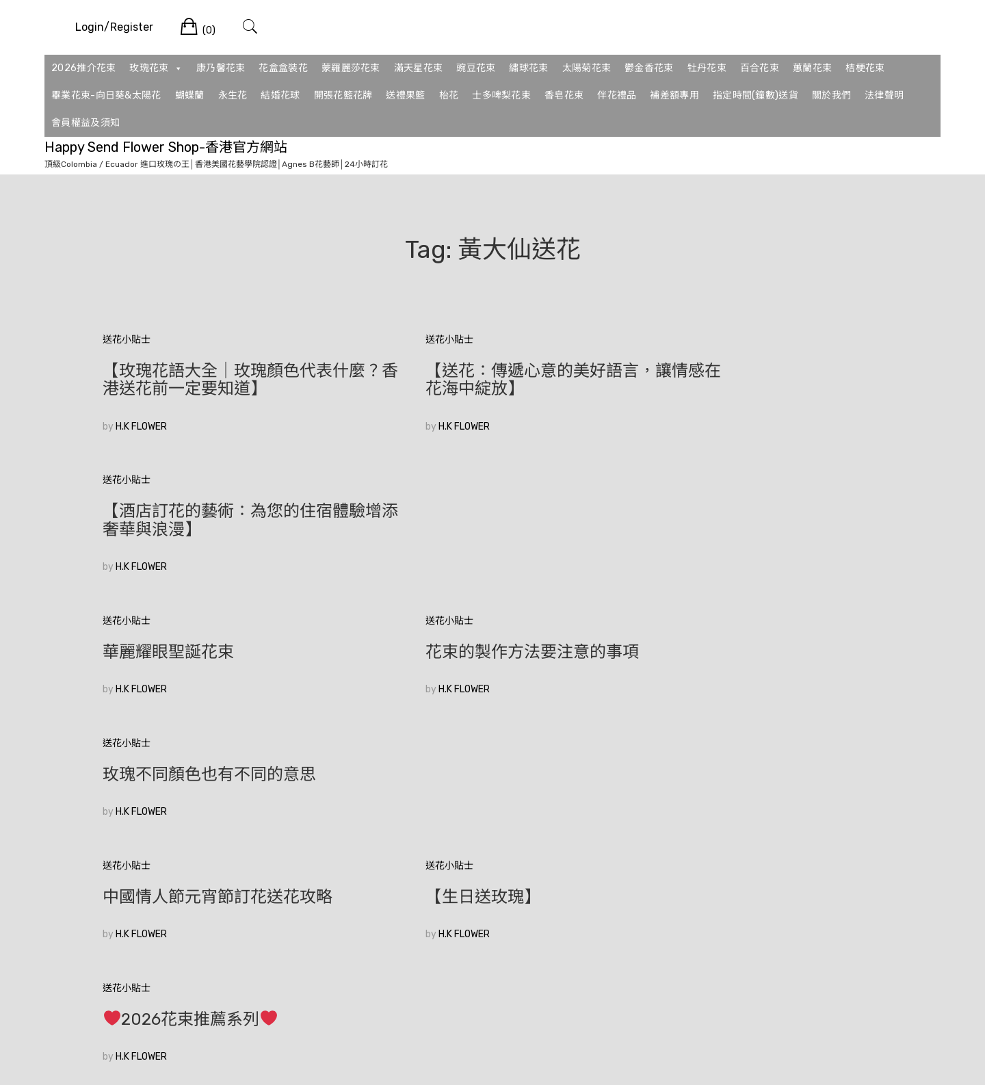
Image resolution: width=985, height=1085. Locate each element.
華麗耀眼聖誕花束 (168, 511)
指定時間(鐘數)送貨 (755, 95)
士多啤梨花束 (501, 95)
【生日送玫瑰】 (426, 633)
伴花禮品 (616, 95)
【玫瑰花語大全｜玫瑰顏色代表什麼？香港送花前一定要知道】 (226, 379)
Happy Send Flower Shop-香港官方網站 (165, 147)
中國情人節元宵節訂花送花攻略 (217, 633)
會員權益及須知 (85, 123)
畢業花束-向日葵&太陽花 (106, 95)
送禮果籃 (405, 95)
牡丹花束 (706, 68)
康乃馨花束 (221, 68)
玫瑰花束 (156, 68)
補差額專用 (674, 95)
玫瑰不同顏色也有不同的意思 (743, 511)
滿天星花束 (418, 68)
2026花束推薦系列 (724, 634)
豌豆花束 (475, 68)
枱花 (449, 95)
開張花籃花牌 (343, 95)
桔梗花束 (864, 68)
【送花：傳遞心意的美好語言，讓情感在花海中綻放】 (492, 379)
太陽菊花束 (587, 68)
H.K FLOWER (141, 426)
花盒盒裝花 (283, 68)
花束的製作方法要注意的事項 (476, 511)
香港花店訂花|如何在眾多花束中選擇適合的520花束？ (222, 765)
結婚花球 (280, 95)
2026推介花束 (83, 68)
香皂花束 (563, 95)
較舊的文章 (126, 866)
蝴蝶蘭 (190, 95)
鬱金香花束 (649, 68)
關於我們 (831, 95)
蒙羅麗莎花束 (350, 68)
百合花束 (759, 68)
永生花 (233, 95)
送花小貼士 (126, 339)
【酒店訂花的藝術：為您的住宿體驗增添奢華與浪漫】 (759, 379)
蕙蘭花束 (812, 68)
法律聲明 (884, 95)
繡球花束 (528, 68)
